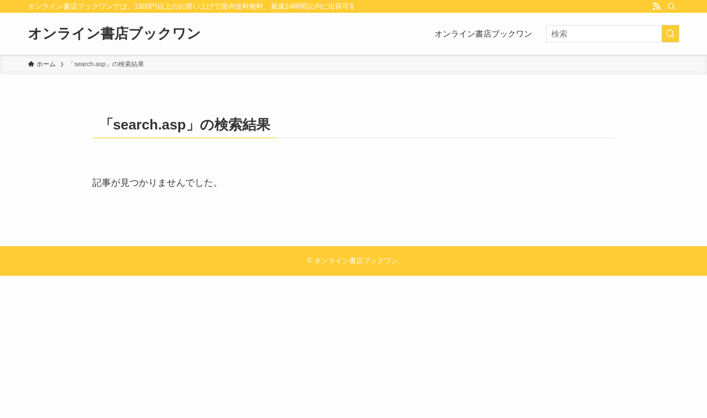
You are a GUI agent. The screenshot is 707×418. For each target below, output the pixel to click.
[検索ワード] (612, 33)
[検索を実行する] (670, 33)
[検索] (671, 6)
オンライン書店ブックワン (114, 34)
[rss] (656, 6)
